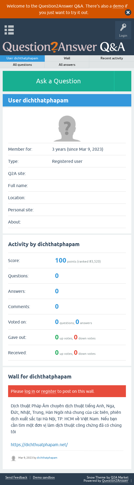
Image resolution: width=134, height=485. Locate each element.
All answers (67, 65)
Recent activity (112, 58)
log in (30, 391)
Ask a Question (58, 81)
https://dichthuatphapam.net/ (39, 444)
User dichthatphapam (22, 58)
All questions (22, 65)
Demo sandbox (44, 477)
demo (118, 6)
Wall (67, 58)
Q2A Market (120, 477)
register (48, 391)
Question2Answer (115, 481)
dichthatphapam (47, 457)
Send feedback (16, 477)
